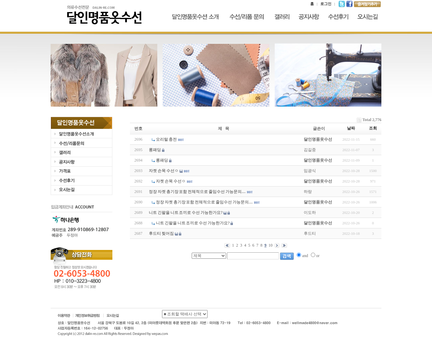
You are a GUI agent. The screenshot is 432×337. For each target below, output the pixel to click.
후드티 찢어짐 (161, 233)
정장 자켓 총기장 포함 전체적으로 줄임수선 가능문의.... (197, 191)
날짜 (351, 128)
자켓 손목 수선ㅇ (164, 170)
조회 (373, 128)
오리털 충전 (166, 139)
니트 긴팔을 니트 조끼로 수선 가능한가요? (185, 212)
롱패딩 (155, 149)
